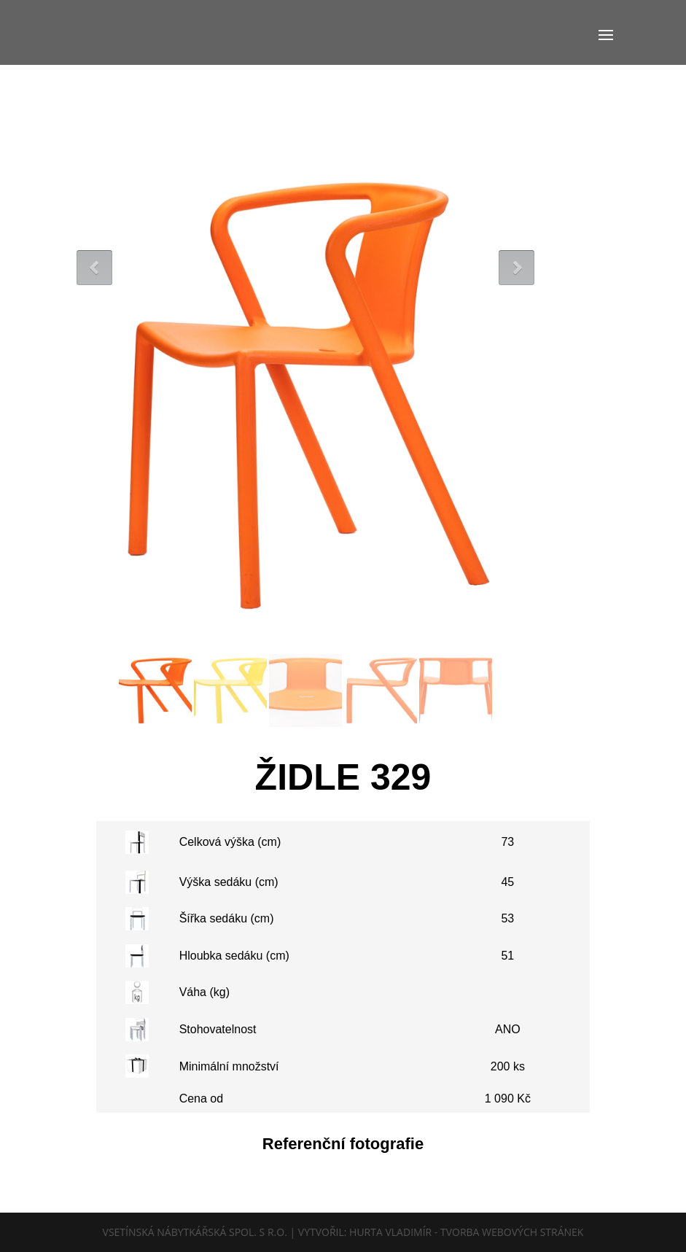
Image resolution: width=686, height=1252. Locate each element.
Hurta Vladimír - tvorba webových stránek (466, 1232)
